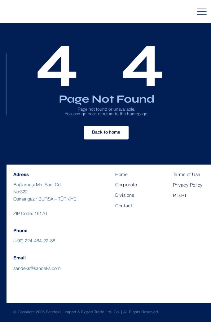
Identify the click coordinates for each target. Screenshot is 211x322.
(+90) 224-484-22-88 (34, 241)
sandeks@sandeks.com (36, 269)
